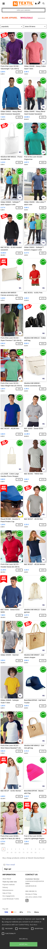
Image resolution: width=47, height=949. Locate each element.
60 (19, 852)
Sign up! (7, 869)
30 (7, 852)
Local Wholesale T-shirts (11, 899)
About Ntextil (7, 879)
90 (31, 852)
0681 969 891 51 (31, 891)
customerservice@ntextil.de (34, 881)
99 (35, 852)
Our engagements (9, 896)
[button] (35, 3)
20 (43, 849)
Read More (33, 925)
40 (11, 852)
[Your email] (21, 864)
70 (23, 852)
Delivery (5, 887)
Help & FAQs (7, 893)
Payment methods (9, 884)
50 (15, 852)
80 (27, 852)
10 (39, 849)
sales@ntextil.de (30, 886)
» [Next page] (39, 852)
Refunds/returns (8, 890)
